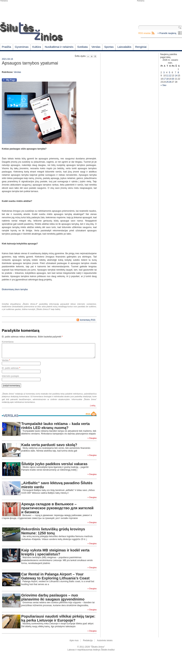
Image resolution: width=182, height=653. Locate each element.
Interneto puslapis (10, 376)
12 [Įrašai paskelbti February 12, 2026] (170, 75)
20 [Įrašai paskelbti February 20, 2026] (173, 79)
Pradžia (6, 46)
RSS (88, 414)
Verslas (96, 46)
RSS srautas (144, 33)
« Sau (163, 85)
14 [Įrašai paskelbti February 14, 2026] (176, 75)
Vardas (6, 360)
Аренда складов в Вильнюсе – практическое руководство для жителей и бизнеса (57, 508)
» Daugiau (92, 438)
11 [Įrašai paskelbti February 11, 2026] (167, 75)
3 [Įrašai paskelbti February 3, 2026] (164, 72)
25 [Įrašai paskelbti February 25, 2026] (167, 82)
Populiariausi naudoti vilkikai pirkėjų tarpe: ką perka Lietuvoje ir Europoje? (58, 618)
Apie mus (74, 640)
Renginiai (141, 46)
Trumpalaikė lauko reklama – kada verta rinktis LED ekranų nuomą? (55, 426)
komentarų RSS (87, 320)
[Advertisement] (159, 11)
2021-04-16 (7, 59)
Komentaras (8, 341)
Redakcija (88, 640)
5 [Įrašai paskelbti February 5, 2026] (169, 72)
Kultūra (36, 46)
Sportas (109, 46)
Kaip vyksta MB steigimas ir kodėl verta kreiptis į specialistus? (55, 552)
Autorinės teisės (104, 640)
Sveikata (82, 46)
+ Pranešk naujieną (166, 33)
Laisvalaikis (124, 46)
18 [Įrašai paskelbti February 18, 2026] (167, 79)
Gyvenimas (22, 46)
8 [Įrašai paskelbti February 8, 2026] (178, 72)
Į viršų (92, 405)
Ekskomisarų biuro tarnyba (15, 289)
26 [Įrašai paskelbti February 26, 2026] (170, 82)
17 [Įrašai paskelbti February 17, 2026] (164, 79)
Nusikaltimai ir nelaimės (59, 46)
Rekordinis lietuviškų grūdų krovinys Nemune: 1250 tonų (53, 531)
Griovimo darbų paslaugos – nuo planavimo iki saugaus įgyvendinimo (52, 597)
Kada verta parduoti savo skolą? (49, 445)
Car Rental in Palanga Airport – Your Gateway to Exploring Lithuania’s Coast (55, 576)
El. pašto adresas (11, 368)
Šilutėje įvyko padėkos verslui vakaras (54, 464)
